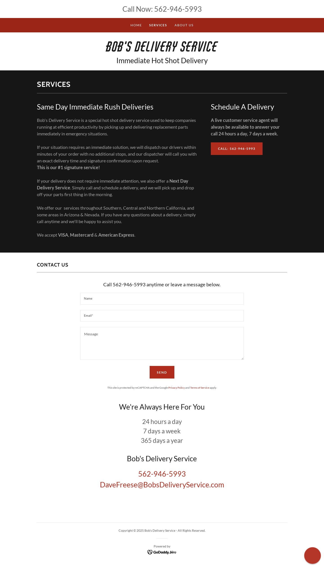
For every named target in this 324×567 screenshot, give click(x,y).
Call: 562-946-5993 (236, 148)
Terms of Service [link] (199, 387)
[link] (161, 50)
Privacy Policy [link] (176, 387)
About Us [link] (184, 25)
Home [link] (136, 25)
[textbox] (161, 299)
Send (162, 372)
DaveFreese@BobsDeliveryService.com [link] (162, 484)
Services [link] (158, 25)
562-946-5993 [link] (178, 8)
